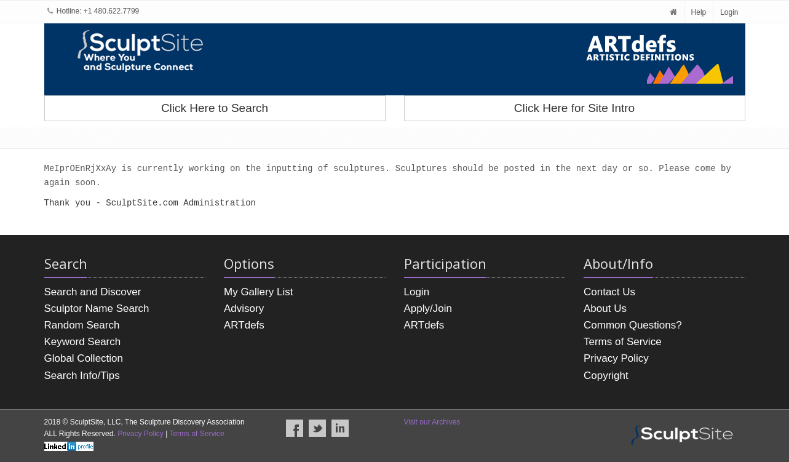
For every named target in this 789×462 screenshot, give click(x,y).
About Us (605, 308)
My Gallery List (258, 292)
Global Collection (84, 358)
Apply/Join (428, 308)
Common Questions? (633, 325)
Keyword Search (82, 342)
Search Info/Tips (82, 375)
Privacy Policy (616, 358)
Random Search (82, 325)
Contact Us (609, 292)
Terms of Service (623, 342)
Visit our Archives (432, 422)
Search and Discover (92, 292)
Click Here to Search (214, 108)
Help (699, 12)
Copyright (606, 375)
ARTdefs (244, 325)
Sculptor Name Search (96, 308)
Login (729, 12)
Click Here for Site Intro (574, 108)
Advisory (244, 308)
